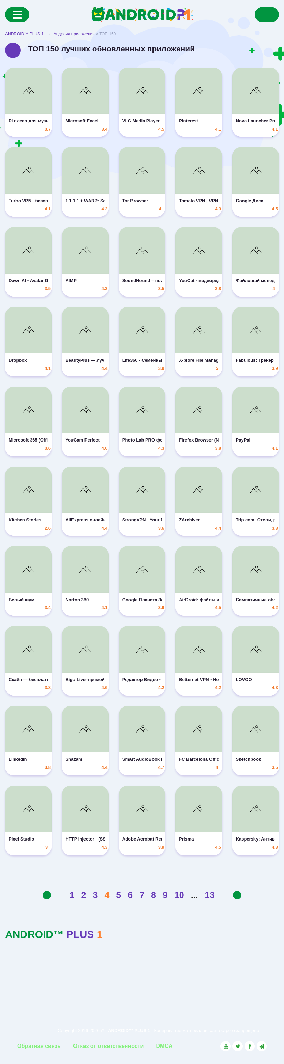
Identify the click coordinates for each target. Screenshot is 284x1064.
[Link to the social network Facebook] (250, 1046)
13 (210, 895)
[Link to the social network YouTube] (225, 1046)
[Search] (267, 14)
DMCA (164, 1046)
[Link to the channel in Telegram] (262, 1046)
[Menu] (17, 14)
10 (179, 895)
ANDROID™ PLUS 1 (24, 34)
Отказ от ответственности (108, 1046)
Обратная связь (39, 1046)
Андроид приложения (74, 34)
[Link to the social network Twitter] (237, 1046)
